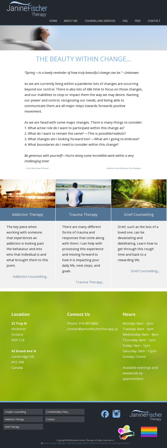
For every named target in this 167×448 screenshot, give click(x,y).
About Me (70, 21)
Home (53, 21)
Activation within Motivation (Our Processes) (125, 168)
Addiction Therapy (14, 419)
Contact (154, 21)
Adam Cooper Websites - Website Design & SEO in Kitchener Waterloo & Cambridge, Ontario (86, 443)
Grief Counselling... (145, 271)
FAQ (125, 21)
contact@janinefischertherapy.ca (92, 329)
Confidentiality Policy (57, 411)
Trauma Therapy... (90, 282)
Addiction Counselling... (31, 276)
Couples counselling (15, 411)
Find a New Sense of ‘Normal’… (37, 168)
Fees (138, 21)
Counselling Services (100, 21)
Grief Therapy (12, 426)
